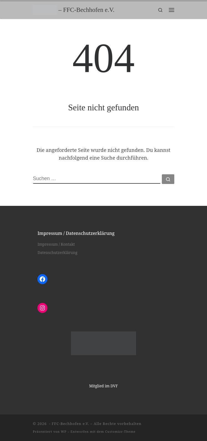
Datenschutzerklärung (57, 252)
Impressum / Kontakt (56, 244)
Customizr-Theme (120, 431)
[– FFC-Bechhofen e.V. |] (45, 9)
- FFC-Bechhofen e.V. (68, 423)
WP (64, 431)
